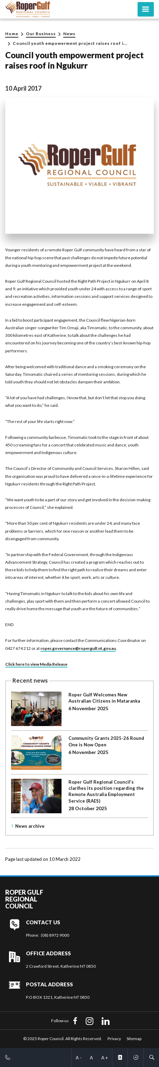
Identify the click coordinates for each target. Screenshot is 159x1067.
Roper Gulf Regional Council (24, 899)
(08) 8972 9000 (55, 935)
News (69, 33)
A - (79, 1057)
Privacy (114, 1038)
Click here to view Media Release (36, 664)
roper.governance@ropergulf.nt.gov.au (78, 648)
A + (104, 1057)
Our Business (41, 33)
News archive (30, 826)
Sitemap (134, 1038)
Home (11, 33)
